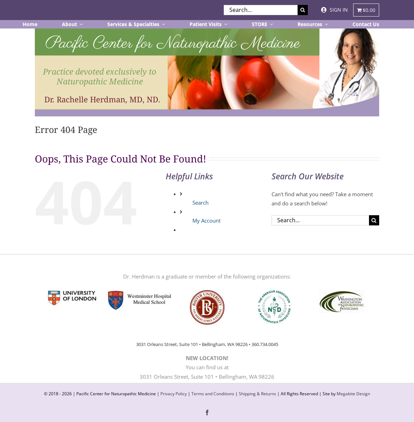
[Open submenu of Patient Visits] (224, 24)
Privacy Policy (173, 394)
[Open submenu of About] (80, 24)
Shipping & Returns (257, 394)
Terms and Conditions (212, 394)
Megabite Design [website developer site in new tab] (353, 394)
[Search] (303, 10)
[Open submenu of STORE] (270, 24)
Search (200, 202)
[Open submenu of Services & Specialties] (162, 24)
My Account (206, 220)
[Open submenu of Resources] (325, 24)
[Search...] (261, 10)
